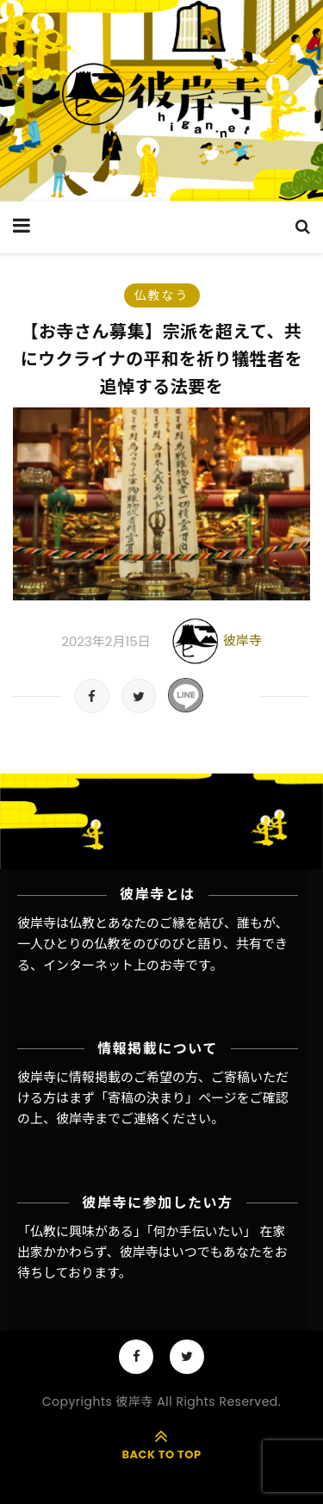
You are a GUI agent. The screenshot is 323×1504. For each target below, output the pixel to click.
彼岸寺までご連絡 (107, 1118)
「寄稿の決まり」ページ (166, 1098)
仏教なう (161, 295)
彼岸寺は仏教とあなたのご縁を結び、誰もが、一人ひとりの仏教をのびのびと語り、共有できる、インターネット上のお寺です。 (153, 944)
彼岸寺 (242, 640)
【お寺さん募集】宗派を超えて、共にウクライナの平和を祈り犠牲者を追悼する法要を (162, 359)
